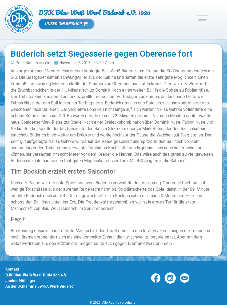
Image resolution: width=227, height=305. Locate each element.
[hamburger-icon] (202, 19)
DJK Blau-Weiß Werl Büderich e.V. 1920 (94, 12)
